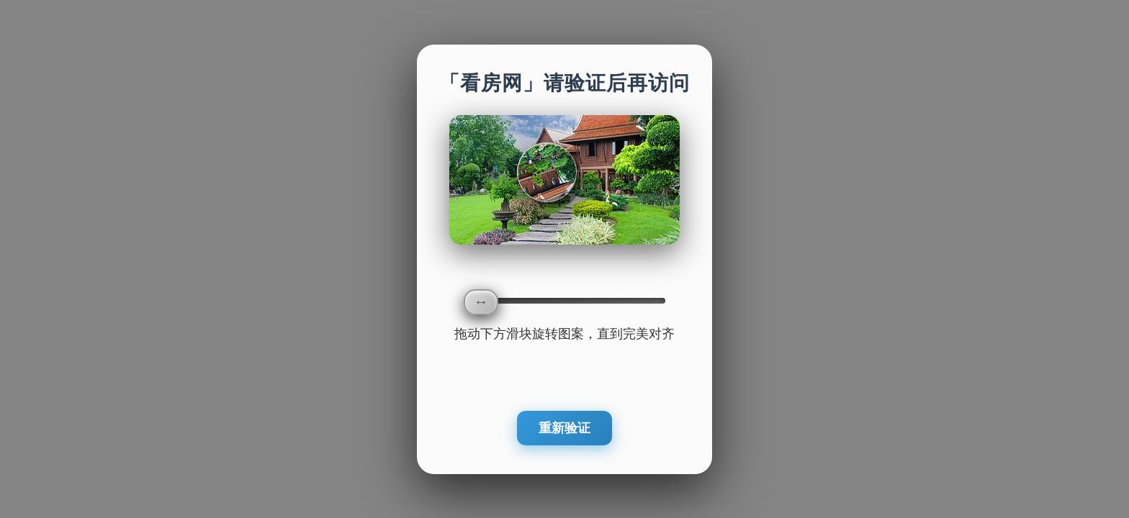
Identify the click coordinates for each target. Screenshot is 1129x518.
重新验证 (564, 428)
